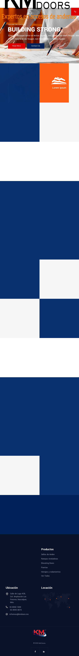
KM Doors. (42, 643)
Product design (14, 466)
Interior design (53, 270)
